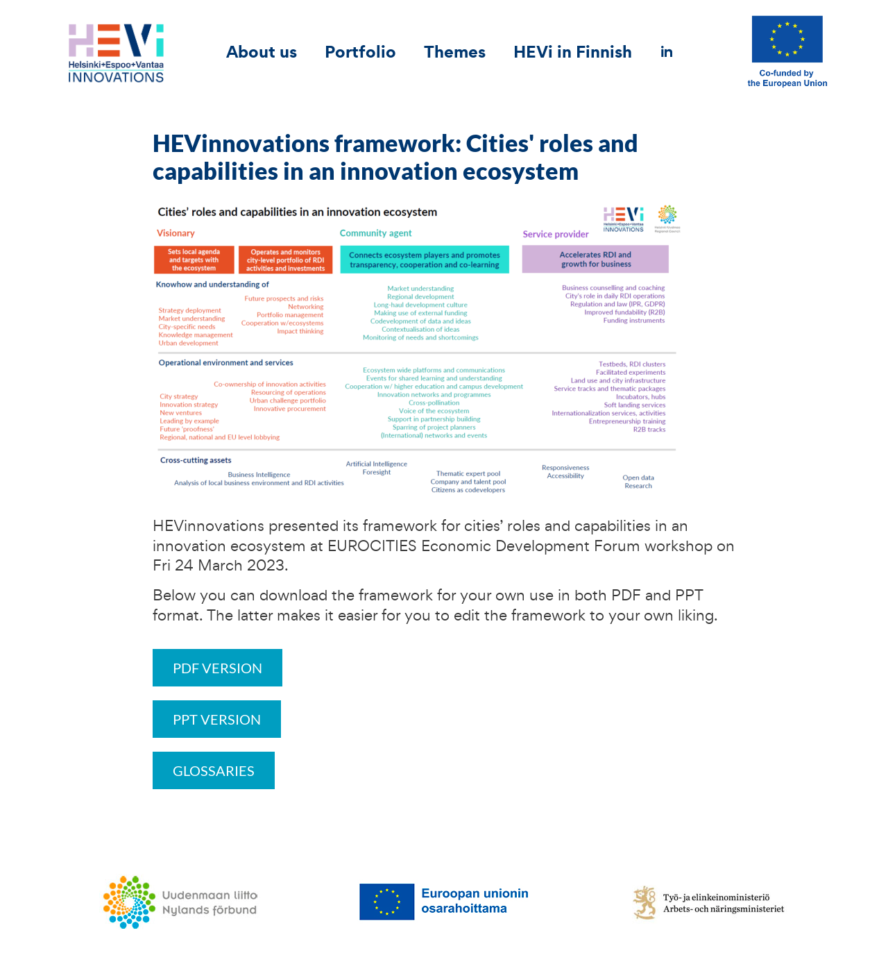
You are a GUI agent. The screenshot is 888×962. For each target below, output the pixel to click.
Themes (455, 51)
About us (261, 51)
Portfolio (360, 51)
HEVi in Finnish (572, 51)
